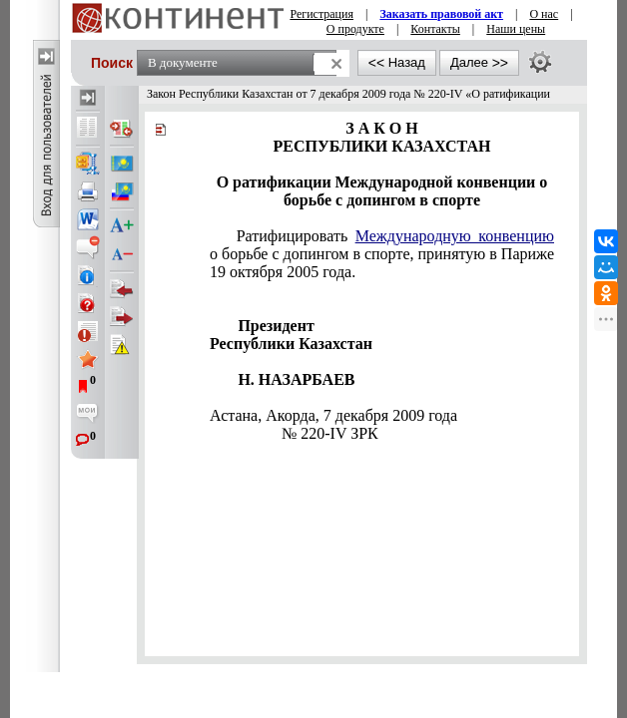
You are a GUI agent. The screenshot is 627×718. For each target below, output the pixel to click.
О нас (543, 14)
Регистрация (321, 14)
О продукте (355, 29)
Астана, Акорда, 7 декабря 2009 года (333, 415)
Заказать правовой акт (441, 14)
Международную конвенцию (454, 235)
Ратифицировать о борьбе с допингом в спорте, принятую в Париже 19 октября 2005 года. (382, 253)
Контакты (435, 29)
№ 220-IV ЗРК (330, 433)
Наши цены (515, 29)
